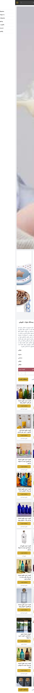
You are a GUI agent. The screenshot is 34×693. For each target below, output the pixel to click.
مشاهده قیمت (25, 408)
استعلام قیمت (8, 379)
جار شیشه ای (25, 526)
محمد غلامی (20, 379)
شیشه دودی (25, 411)
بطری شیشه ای (9, 409)
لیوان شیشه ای (25, 556)
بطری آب (9, 556)
